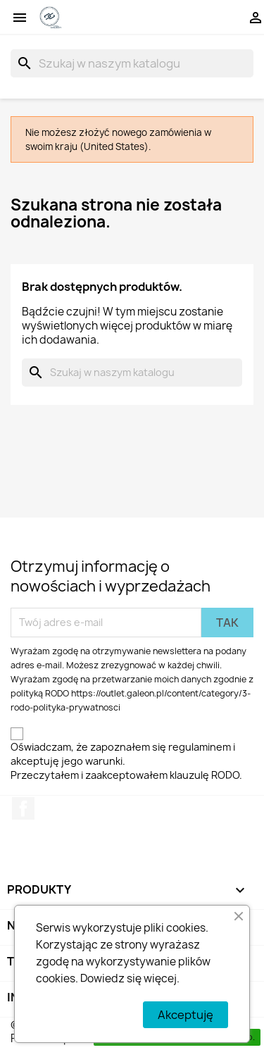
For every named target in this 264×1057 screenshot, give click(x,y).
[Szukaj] (132, 63)
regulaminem (199, 746)
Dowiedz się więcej (128, 978)
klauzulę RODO (204, 775)
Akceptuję (185, 1014)
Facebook (23, 808)
